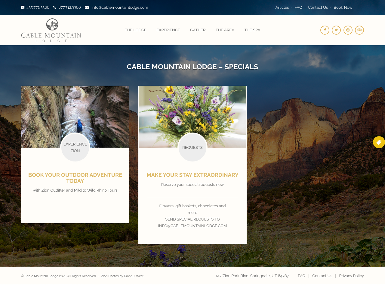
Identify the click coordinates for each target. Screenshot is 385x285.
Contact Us (318, 7)
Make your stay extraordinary (192, 175)
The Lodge (135, 30)
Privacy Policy (351, 276)
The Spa (252, 30)
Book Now (343, 7)
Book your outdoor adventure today (75, 178)
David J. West (133, 276)
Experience (168, 30)
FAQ (298, 7)
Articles (282, 7)
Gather (197, 30)
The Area (225, 30)
